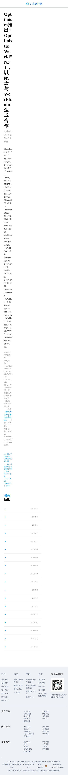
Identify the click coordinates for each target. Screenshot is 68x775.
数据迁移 (27, 751)
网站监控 (45, 749)
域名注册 (27, 711)
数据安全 (27, 742)
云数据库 (45, 716)
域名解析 (27, 719)
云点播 (26, 746)
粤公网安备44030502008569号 (57, 766)
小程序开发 (28, 749)
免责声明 (41, 683)
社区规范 (41, 680)
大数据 (44, 746)
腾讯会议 (45, 727)
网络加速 (27, 716)
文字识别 (45, 744)
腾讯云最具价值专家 (31, 681)
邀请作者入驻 (18, 685)
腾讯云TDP (30, 697)
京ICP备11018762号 (53, 770)
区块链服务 (28, 714)
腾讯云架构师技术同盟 (31, 687)
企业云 (26, 729)
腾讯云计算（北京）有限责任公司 (20, 770)
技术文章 (4, 680)
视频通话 (27, 731)
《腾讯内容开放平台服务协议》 (7, 416)
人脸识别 (27, 727)
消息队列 (45, 714)
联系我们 (41, 686)
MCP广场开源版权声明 (42, 695)
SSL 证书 (45, 734)
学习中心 (4, 693)
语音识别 (27, 736)
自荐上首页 (18, 689)
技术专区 (4, 700)
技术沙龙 (4, 686)
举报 (10, 131)
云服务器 (45, 711)
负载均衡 (45, 742)
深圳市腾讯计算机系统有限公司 (11, 766)
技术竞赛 (17, 692)
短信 (25, 744)
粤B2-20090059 (40, 766)
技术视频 (4, 690)
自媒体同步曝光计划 (18, 681)
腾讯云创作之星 (31, 692)
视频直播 (27, 721)
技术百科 (4, 697)
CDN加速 (45, 729)
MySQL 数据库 (29, 734)
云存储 (44, 719)
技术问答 (4, 683)
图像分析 (45, 731)
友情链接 (41, 690)
